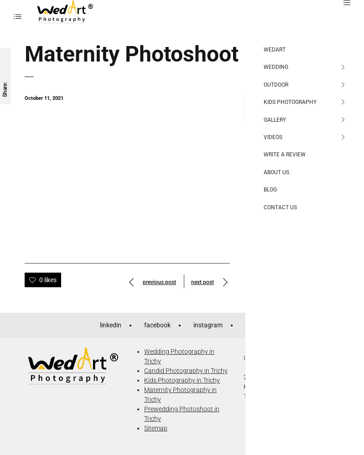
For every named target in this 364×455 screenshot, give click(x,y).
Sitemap (155, 428)
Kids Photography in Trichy (182, 380)
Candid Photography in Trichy (186, 370)
